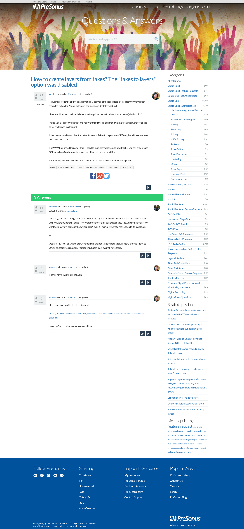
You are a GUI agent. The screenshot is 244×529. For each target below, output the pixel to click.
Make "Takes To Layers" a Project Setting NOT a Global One (185, 340)
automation (183, 452)
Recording (176, 129)
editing (80, 167)
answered (53, 207)
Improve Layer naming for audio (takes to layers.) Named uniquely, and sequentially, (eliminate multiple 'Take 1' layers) (187, 385)
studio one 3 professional (178, 444)
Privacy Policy (38, 523)
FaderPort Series (176, 268)
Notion (171, 189)
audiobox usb (173, 448)
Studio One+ (174, 85)
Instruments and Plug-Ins (183, 119)
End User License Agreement (71, 523)
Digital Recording (176, 292)
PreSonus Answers (135, 486)
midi (179, 435)
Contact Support (133, 497)
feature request (113, 167)
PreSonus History (180, 475)
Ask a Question (87, 508)
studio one (197, 427)
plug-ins (191, 452)
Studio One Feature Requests (182, 105)
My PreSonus (132, 475)
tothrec (77, 94)
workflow (201, 435)
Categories (192, 7)
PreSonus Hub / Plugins (179, 184)
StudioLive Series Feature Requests (185, 209)
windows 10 (193, 435)
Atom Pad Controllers (179, 263)
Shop (53, 1)
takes (124, 167)
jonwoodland (75, 207)
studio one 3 (201, 431)
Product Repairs (133, 491)
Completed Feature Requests (182, 95)
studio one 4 (191, 431)
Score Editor (177, 149)
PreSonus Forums (134, 480)
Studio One (173, 100)
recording (185, 439)
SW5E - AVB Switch (178, 224)
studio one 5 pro (184, 448)
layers (52, 167)
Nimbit (89, 1)
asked (51, 94)
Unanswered (165, 7)
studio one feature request (95, 167)
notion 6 (202, 448)
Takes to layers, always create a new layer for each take (186, 371)
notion (170, 452)
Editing (68, 94)
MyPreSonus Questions (179, 297)
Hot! (151, 7)
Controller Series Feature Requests (185, 273)
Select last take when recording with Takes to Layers (186, 350)
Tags (180, 7)
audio (205, 439)
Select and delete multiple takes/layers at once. (187, 361)
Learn (173, 491)
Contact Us (176, 480)
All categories (174, 80)
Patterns (175, 144)
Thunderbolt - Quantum (180, 239)
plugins (175, 452)
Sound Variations (179, 154)
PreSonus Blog (178, 497)
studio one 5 (172, 435)
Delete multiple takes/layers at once (186, 403)
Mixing (174, 124)
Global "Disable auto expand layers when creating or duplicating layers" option (186, 328)
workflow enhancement (66, 167)
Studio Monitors (176, 278)
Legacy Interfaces (176, 258)
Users (206, 7)
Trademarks (91, 523)
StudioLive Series (176, 204)
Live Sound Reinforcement (181, 234)
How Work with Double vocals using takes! (186, 411)
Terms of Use (52, 523)
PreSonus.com (40, 1)
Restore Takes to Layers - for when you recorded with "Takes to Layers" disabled (187, 314)
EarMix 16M (174, 214)
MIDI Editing (177, 139)
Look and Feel (178, 174)
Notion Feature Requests (180, 194)
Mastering (176, 159)
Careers (174, 486)
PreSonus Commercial (71, 1)
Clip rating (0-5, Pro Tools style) (183, 397)
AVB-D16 (173, 229)
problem (184, 435)
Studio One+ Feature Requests (183, 90)
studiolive (199, 439)
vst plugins (195, 448)
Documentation (179, 179)
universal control (174, 439)
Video (174, 164)
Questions (138, 7)
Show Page (176, 169)
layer (130, 167)
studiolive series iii (195, 444)
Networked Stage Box (179, 219)
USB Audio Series (176, 244)
